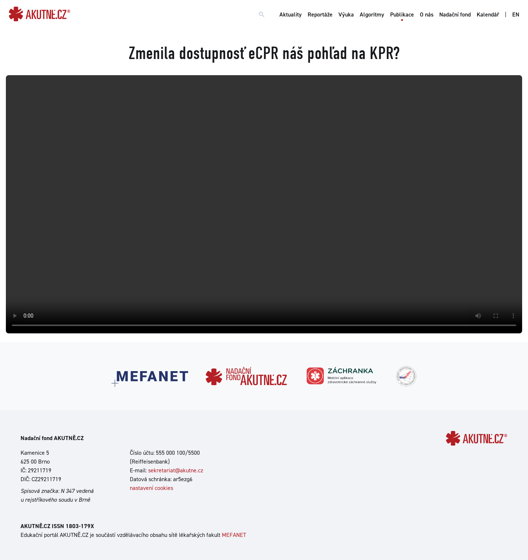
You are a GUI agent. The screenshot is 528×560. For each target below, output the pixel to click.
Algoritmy (372, 14)
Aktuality (290, 14)
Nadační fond (455, 14)
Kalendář (488, 14)
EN (515, 14)
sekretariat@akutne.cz (175, 470)
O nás (426, 14)
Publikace (402, 14)
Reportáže (320, 14)
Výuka (346, 14)
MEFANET (234, 535)
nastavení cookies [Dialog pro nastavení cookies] (151, 488)
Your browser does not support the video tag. (264, 204)
